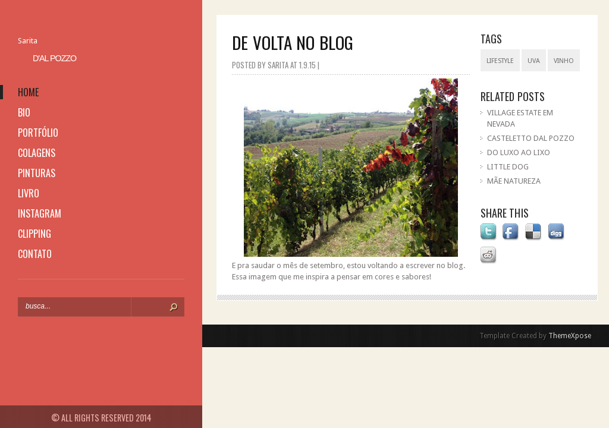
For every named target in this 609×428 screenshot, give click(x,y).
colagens (36, 153)
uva (534, 61)
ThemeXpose (569, 336)
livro (28, 193)
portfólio (38, 132)
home (28, 92)
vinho (564, 61)
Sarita (27, 40)
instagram (39, 213)
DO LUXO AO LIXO (518, 152)
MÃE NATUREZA (514, 181)
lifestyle (500, 61)
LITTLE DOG (508, 166)
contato (35, 254)
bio (24, 112)
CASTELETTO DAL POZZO (531, 138)
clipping (34, 233)
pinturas (36, 173)
